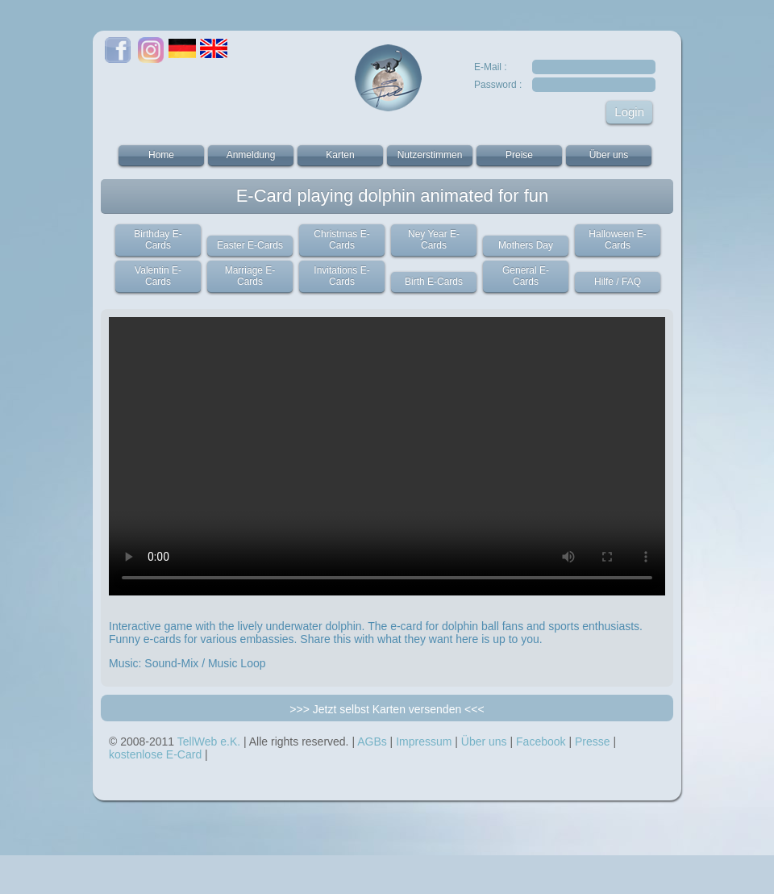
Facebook (540, 741)
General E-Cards (525, 276)
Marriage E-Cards (250, 276)
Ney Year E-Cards (434, 239)
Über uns (609, 155)
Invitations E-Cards (341, 276)
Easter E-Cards (250, 245)
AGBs (372, 741)
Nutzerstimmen (430, 155)
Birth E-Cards (434, 281)
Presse (592, 741)
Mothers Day (525, 245)
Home (161, 155)
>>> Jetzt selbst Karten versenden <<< (386, 709)
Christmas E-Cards (341, 239)
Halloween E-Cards (617, 239)
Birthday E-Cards (157, 239)
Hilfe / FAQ (617, 281)
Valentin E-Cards (158, 276)
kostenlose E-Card (155, 754)
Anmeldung (251, 155)
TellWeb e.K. (208, 741)
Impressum (424, 741)
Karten (340, 155)
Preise (519, 155)
